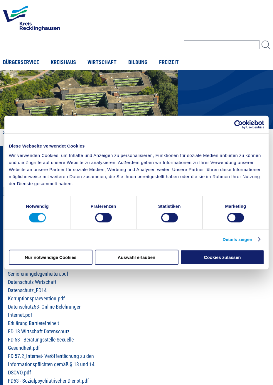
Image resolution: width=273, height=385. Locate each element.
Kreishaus (63, 62)
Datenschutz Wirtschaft (32, 282)
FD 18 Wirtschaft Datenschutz (39, 331)
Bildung (138, 62)
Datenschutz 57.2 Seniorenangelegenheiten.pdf (38, 270)
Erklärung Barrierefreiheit (33, 323)
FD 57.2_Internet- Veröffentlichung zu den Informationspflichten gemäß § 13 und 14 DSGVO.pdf (51, 364)
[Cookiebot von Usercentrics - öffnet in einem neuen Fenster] (238, 124)
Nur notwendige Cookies (51, 257)
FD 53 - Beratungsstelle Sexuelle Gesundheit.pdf (41, 344)
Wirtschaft (102, 62)
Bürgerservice (21, 62)
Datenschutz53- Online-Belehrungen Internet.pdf (45, 311)
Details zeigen (237, 239)
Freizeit (169, 62)
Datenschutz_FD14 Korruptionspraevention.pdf (36, 294)
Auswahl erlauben (136, 257)
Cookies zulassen (222, 257)
